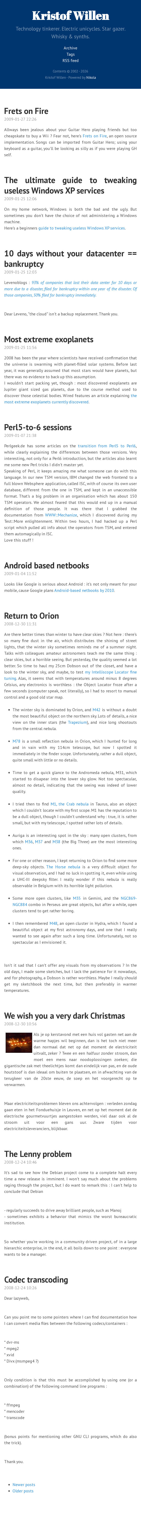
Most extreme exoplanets (48, 339)
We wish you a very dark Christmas (64, 1015)
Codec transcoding (36, 1279)
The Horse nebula (63, 867)
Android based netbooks (46, 565)
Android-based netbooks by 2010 (84, 590)
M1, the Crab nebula (70, 804)
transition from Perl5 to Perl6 (107, 446)
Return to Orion (31, 615)
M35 (77, 898)
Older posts (23, 1491)
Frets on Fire (26, 110)
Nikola (91, 77)
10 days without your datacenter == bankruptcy (70, 258)
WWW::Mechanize (61, 515)
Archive (70, 48)
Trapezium (77, 722)
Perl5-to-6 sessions (38, 427)
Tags (70, 54)
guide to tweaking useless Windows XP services (81, 228)
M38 (56, 841)
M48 (53, 923)
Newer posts (24, 1484)
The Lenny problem (38, 1153)
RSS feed (70, 60)
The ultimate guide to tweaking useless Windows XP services (70, 185)
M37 (39, 841)
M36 (29, 841)
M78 (16, 741)
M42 (96, 709)
